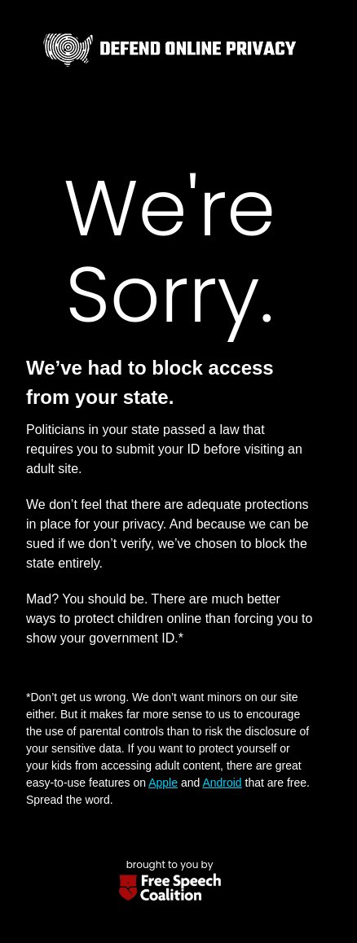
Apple (163, 782)
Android (221, 782)
